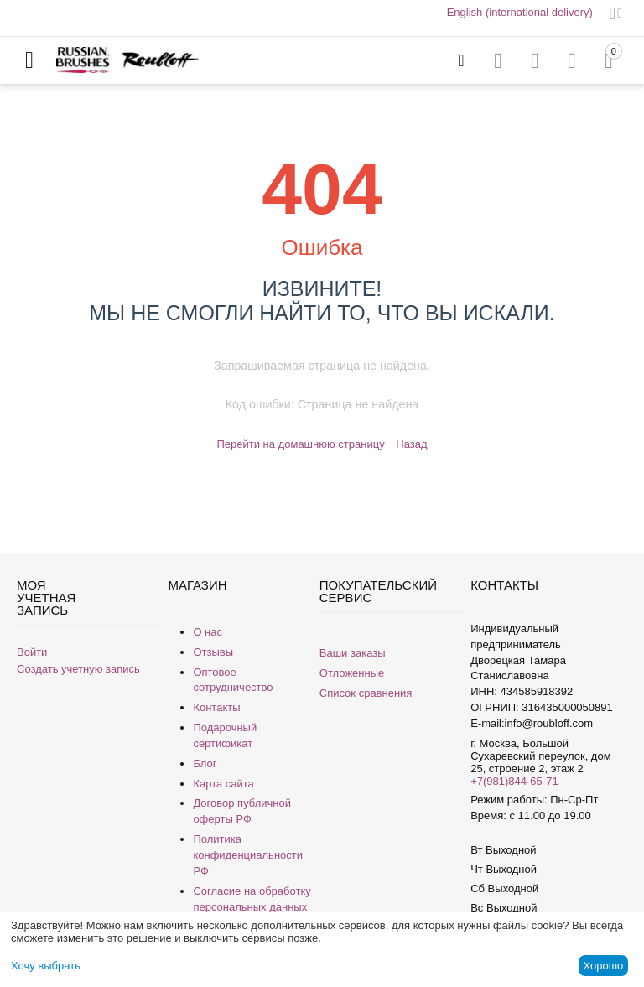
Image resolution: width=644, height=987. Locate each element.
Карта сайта (223, 783)
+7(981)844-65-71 (514, 781)
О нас (207, 632)
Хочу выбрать (45, 965)
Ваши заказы (352, 653)
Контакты (216, 707)
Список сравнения (366, 693)
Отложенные (351, 673)
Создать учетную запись (78, 668)
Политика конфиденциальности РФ (248, 855)
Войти (32, 652)
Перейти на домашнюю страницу (300, 444)
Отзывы (213, 652)
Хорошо (603, 965)
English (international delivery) (520, 12)
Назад (411, 444)
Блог (204, 763)
